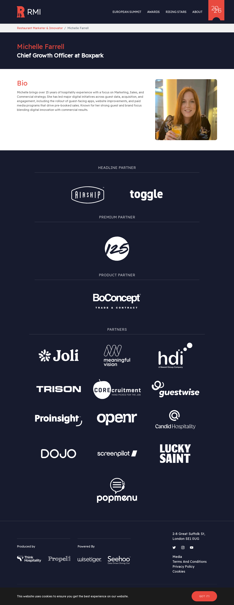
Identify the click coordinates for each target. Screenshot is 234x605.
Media (177, 557)
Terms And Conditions (189, 561)
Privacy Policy (183, 566)
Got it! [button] (204, 596)
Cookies (178, 571)
